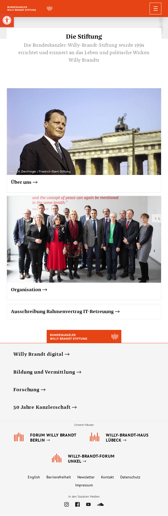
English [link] (34, 477)
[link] (7, 20)
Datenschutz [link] (130, 477)
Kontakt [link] (107, 477)
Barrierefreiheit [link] (58, 477)
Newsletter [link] (86, 477)
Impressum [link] (84, 485)
